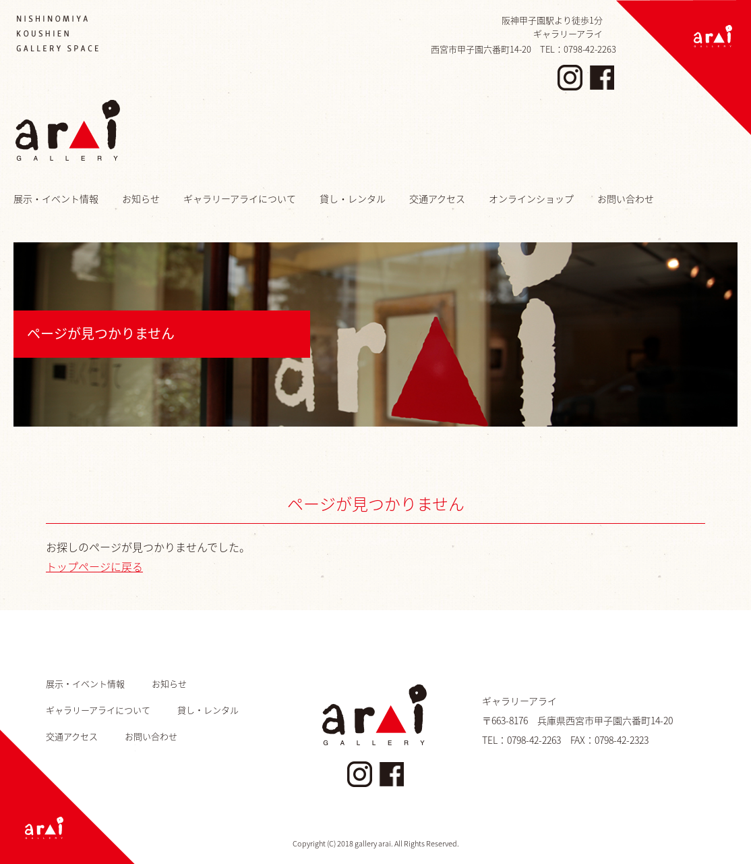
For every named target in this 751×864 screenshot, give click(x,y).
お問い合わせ (625, 198)
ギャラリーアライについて (239, 198)
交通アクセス (437, 198)
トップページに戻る (94, 566)
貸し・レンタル (353, 198)
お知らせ (141, 198)
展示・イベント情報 (55, 198)
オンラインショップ (531, 198)
